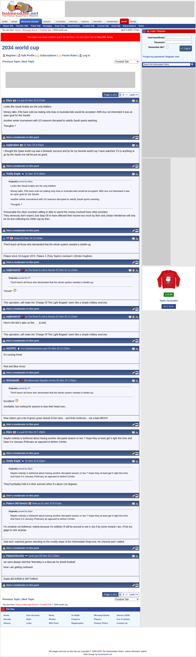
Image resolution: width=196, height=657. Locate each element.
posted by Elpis (25, 181)
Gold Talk (116, 26)
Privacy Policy (101, 623)
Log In (86, 55)
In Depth (75, 615)
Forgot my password (153, 56)
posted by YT (24, 278)
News (51, 615)
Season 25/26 (123, 615)
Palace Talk (8, 26)
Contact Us (122, 623)
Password (159, 42)
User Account (32, 615)
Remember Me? (156, 47)
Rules (141, 26)
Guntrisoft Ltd (105, 654)
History (7, 623)
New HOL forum (105, 37)
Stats (28, 619)
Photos (52, 619)
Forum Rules (69, 55)
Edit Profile (28, 55)
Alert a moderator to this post (22, 137)
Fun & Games (123, 619)
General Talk (103, 26)
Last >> (134, 94)
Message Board (30, 30)
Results (7, 619)
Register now (172, 56)
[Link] (42, 322)
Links (29, 623)
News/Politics (74, 26)
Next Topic (28, 61)
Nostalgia (47, 26)
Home (17, 30)
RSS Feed (53, 623)
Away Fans (60, 26)
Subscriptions (129, 26)
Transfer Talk (22, 26)
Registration (77, 623)
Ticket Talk (36, 26)
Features (75, 619)
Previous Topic (11, 61)
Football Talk (89, 26)
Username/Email (156, 37)
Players (97, 619)
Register (11, 55)
